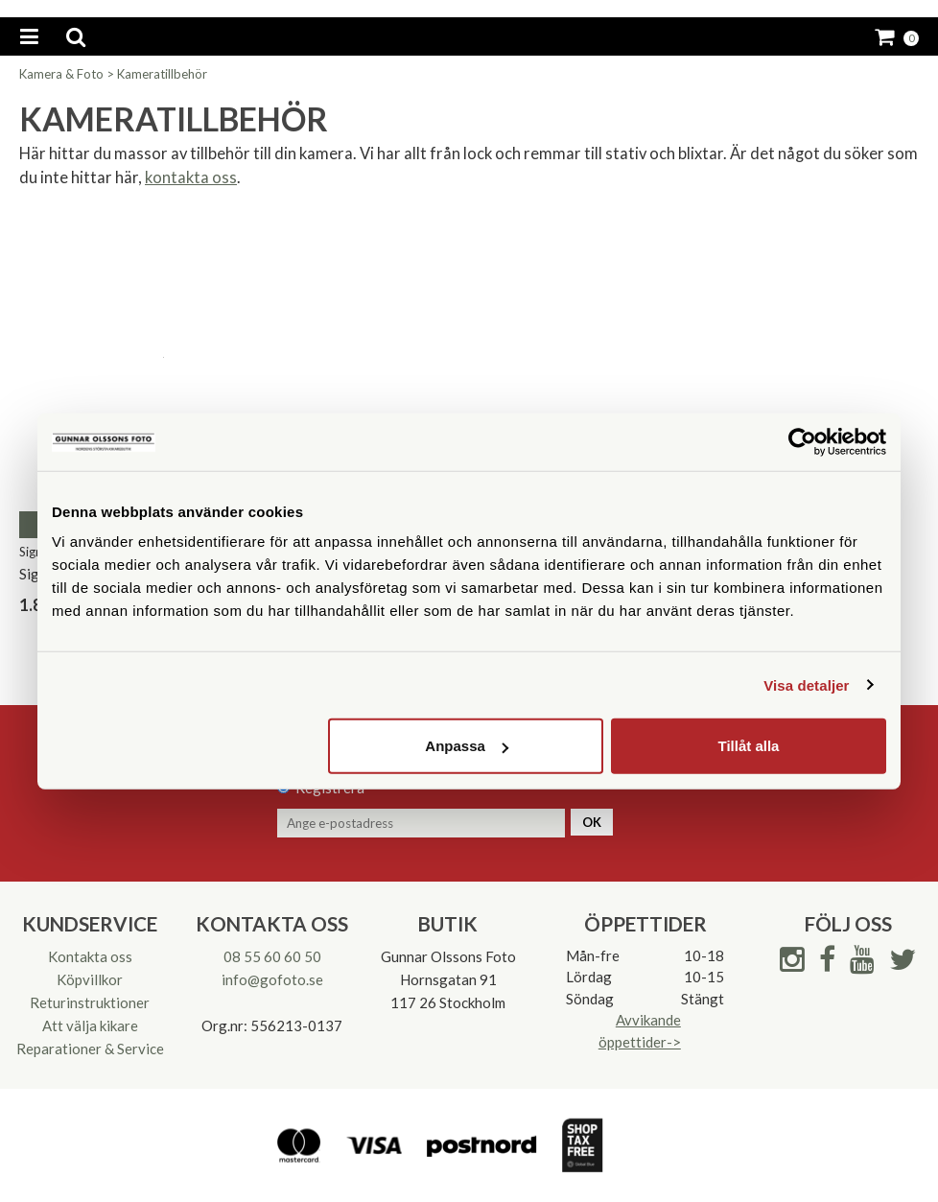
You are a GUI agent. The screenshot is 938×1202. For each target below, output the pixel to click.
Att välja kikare (90, 1025)
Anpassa (466, 746)
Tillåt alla (748, 746)
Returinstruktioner (90, 1002)
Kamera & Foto (61, 74)
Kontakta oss (90, 956)
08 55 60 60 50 (272, 956)
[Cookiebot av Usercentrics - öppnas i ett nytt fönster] (802, 441)
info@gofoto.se (272, 979)
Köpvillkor (90, 979)
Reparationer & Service (90, 1048)
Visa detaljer (806, 684)
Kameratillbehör (162, 74)
